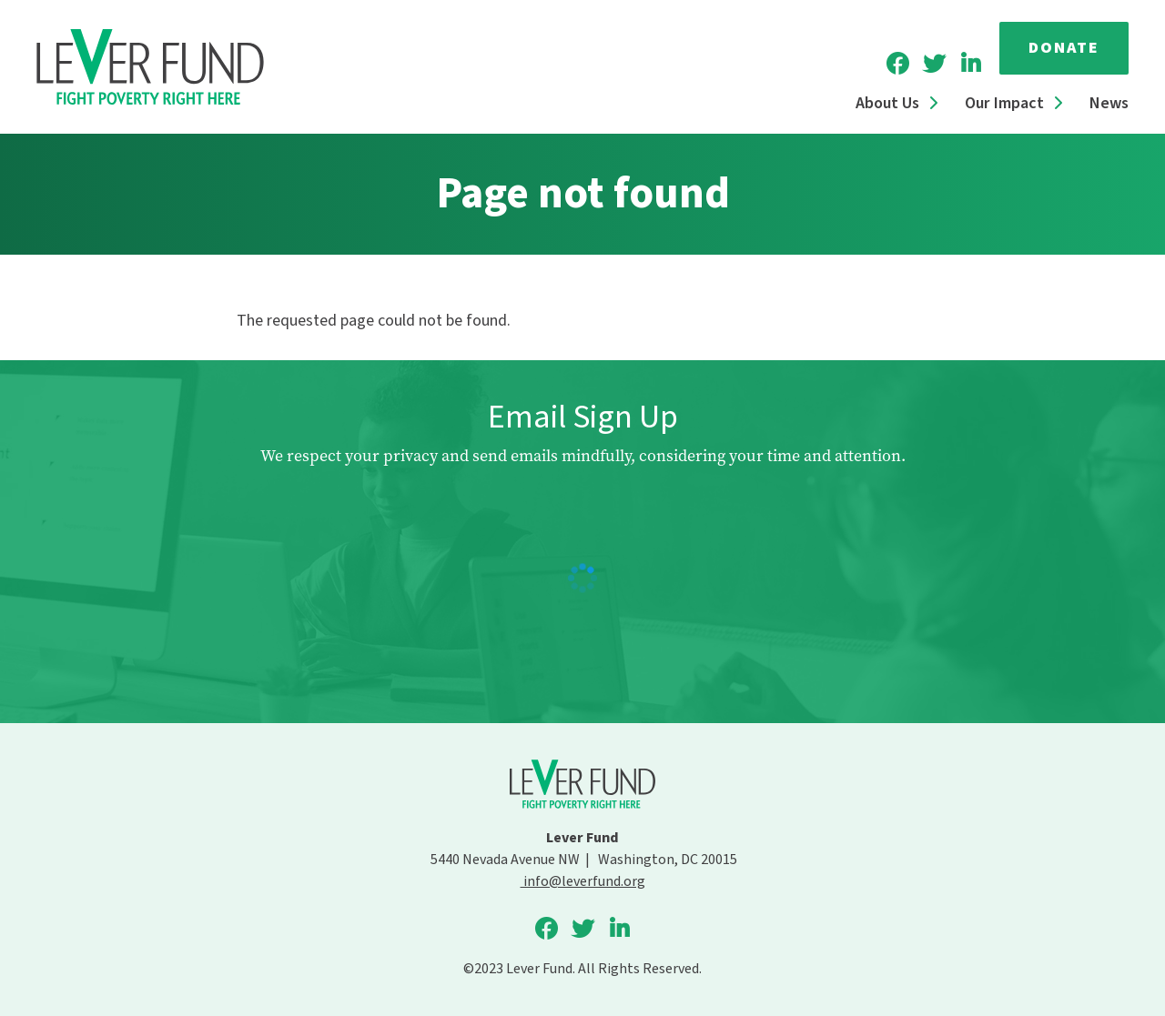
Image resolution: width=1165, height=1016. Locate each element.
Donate (1063, 47)
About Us (887, 103)
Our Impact (1004, 103)
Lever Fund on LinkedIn (970, 63)
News (1109, 103)
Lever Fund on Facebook (897, 63)
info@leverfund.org (583, 881)
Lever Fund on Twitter (934, 63)
